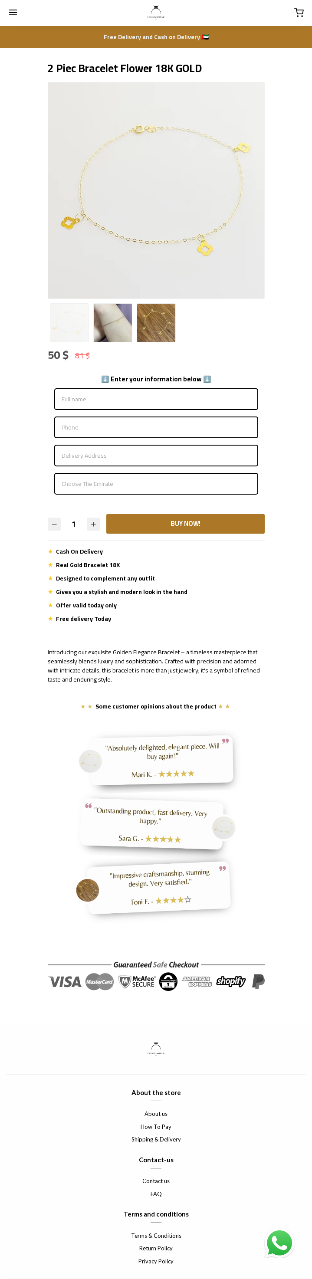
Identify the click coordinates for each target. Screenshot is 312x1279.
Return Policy (156, 1248)
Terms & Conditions (156, 1235)
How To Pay (156, 1126)
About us (156, 1113)
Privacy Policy (156, 1261)
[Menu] (13, 13)
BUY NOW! (185, 523)
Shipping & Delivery (156, 1139)
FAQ (156, 1193)
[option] (156, 190)
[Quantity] (74, 524)
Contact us (156, 1180)
